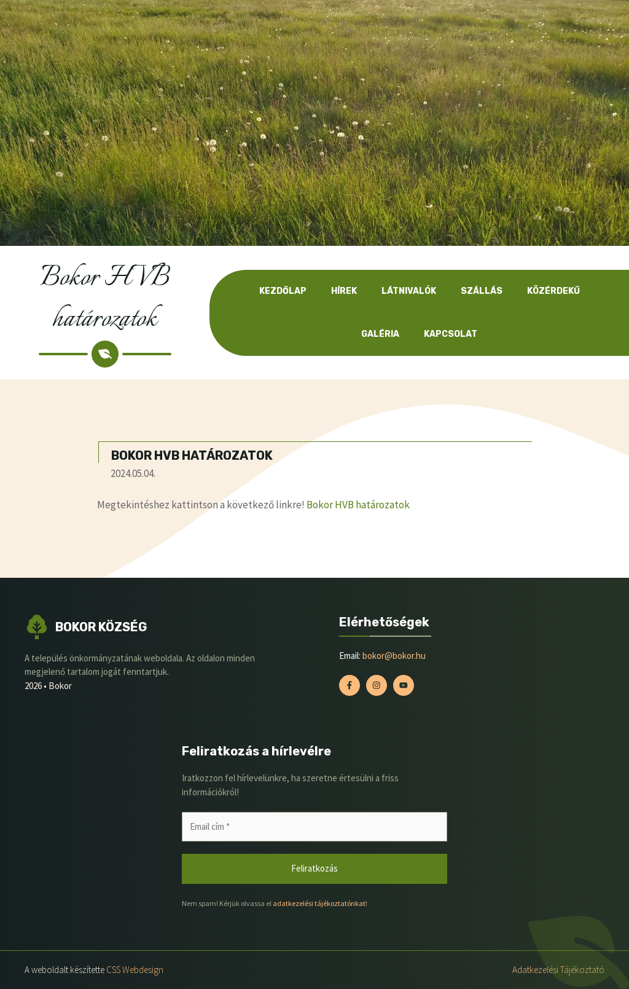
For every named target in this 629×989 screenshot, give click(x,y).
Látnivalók (408, 291)
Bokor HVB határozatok (358, 504)
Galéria (380, 334)
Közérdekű (553, 291)
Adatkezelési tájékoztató (558, 969)
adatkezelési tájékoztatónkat (319, 903)
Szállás (481, 291)
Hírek (344, 291)
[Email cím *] (314, 827)
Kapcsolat (450, 334)
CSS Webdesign (134, 969)
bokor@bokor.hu (394, 655)
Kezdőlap (283, 291)
